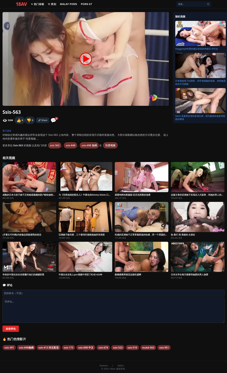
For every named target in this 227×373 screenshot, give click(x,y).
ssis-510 (132, 347)
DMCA (121, 365)
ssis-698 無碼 (89, 145)
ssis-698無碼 (26, 347)
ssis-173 (68, 347)
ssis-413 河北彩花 (49, 347)
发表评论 (11, 328)
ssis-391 (9, 347)
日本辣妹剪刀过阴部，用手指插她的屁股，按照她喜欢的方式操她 (200, 82)
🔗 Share (42, 120)
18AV (21, 4)
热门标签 (37, 4)
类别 (52, 4)
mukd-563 (148, 347)
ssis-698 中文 (85, 347)
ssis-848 (70, 145)
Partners (104, 365)
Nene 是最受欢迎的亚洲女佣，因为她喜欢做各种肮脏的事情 (200, 117)
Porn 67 (86, 4)
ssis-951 (164, 347)
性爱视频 (110, 145)
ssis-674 (103, 347)
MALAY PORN (68, 4)
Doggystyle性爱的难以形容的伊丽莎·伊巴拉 (196, 48)
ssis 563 (55, 145)
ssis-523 (118, 347)
